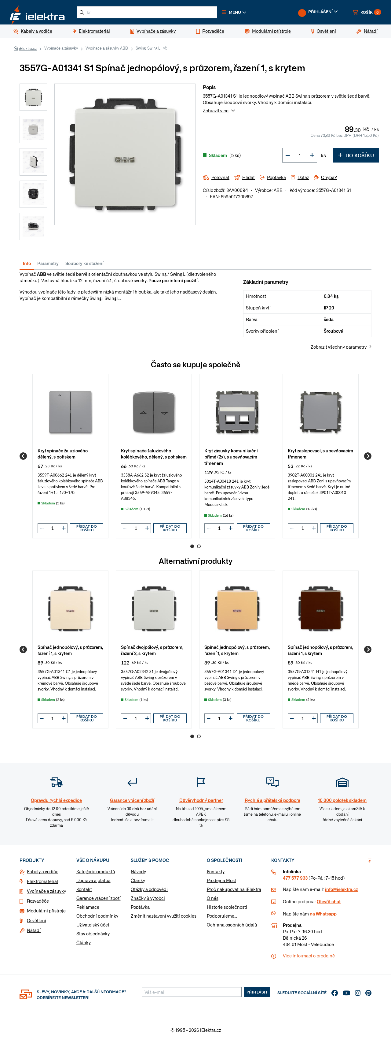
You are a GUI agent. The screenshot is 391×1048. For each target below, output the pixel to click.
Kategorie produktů (95, 873)
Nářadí (34, 932)
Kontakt (84, 891)
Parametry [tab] (48, 265)
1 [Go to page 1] (192, 549)
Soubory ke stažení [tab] (84, 265)
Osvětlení (36, 922)
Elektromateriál (42, 883)
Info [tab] (27, 265)
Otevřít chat (329, 903)
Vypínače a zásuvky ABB (107, 50)
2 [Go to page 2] (199, 549)
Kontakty (216, 873)
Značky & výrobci (148, 900)
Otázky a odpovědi (149, 891)
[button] (247, 13)
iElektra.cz (28, 51)
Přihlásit (257, 994)
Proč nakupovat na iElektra (234, 891)
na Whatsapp (323, 916)
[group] (70, 458)
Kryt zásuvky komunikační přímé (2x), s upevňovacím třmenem (231, 459)
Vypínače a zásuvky (61, 50)
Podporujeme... (222, 918)
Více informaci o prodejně (309, 958)
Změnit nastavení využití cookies (163, 918)
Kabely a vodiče (42, 873)
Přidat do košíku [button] (86, 530)
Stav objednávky (93, 936)
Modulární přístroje (46, 913)
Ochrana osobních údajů (232, 927)
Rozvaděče (38, 903)
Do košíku (356, 157)
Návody (138, 873)
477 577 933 (295, 880)
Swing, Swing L (148, 50)
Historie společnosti (227, 909)
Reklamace (87, 909)
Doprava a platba (93, 882)
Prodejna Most (221, 882)
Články (83, 944)
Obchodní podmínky (97, 918)
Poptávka (140, 909)
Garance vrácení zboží (98, 900)
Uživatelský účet (92, 927)
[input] (52, 530)
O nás (212, 900)
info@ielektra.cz (341, 891)
